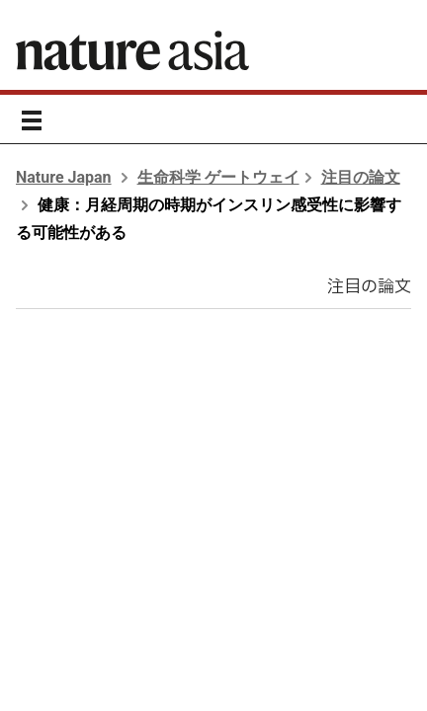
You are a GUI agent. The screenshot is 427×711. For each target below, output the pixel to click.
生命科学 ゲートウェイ (218, 177)
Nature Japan (64, 177)
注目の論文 (360, 177)
